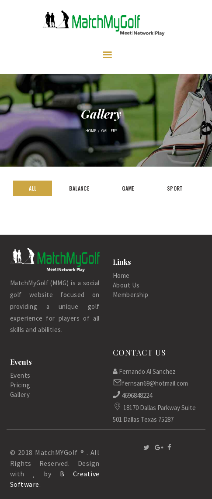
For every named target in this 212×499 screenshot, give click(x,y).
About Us (126, 285)
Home (90, 130)
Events (20, 375)
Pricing (20, 385)
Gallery (20, 394)
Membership (131, 295)
